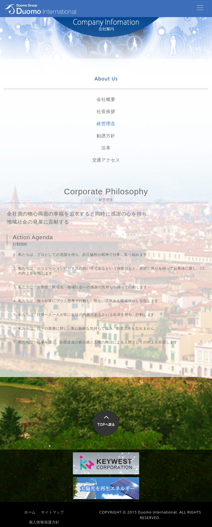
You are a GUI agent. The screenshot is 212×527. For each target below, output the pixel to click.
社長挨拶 (106, 111)
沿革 (106, 148)
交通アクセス (106, 160)
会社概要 (106, 99)
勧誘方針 (106, 135)
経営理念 (106, 123)
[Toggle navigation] (200, 7)
